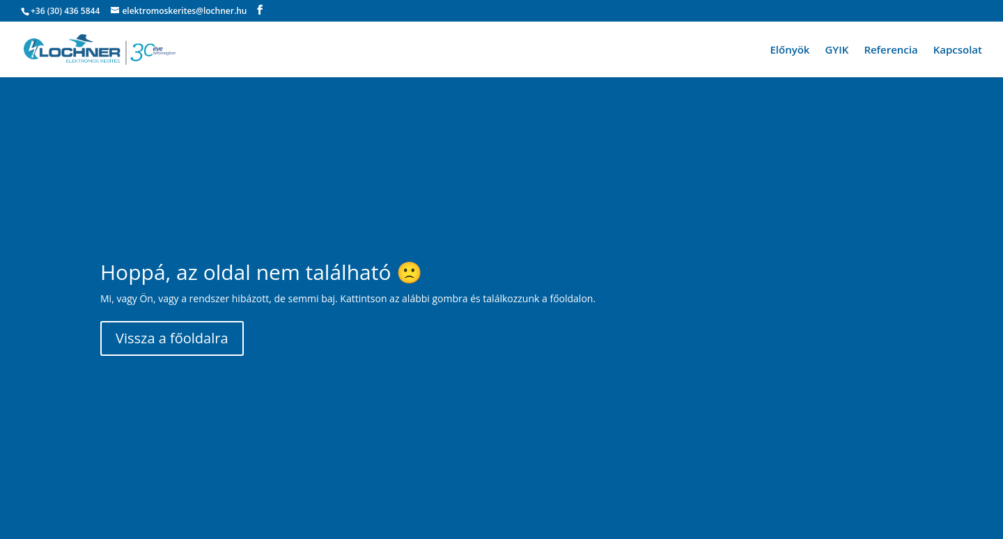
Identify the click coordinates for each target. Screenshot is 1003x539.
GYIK (836, 50)
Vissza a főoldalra (172, 338)
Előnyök (789, 50)
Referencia (890, 50)
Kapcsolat (957, 50)
